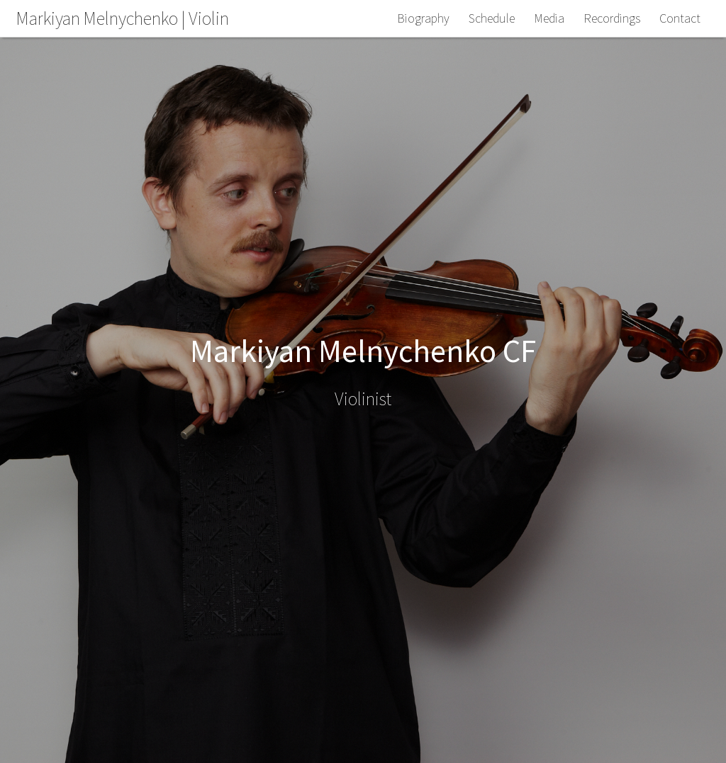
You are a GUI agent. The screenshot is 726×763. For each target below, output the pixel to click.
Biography (423, 18)
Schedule (492, 18)
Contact (679, 18)
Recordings (611, 18)
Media (549, 18)
